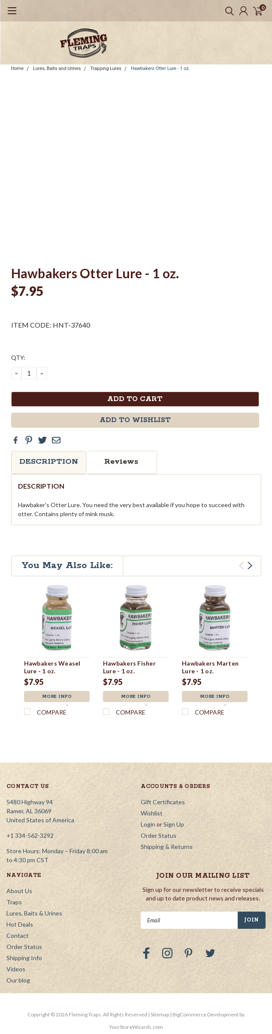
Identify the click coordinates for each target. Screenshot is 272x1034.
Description (48, 461)
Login (148, 824)
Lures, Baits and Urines (57, 68)
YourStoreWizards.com (136, 1027)
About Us (19, 890)
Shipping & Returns (167, 846)
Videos (15, 969)
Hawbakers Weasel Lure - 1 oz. (52, 667)
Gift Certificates (163, 802)
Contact (17, 935)
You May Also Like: (67, 566)
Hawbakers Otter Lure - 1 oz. (160, 68)
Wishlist (152, 813)
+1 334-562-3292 (30, 835)
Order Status (158, 835)
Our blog (18, 980)
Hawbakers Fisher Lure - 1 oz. (129, 667)
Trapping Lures (105, 68)
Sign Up (173, 824)
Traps (14, 902)
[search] (227, 10)
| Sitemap (158, 1014)
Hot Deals (19, 924)
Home (17, 68)
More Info (57, 696)
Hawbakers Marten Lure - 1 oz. (210, 667)
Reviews (121, 461)
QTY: (18, 357)
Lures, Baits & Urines (34, 913)
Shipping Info (24, 957)
